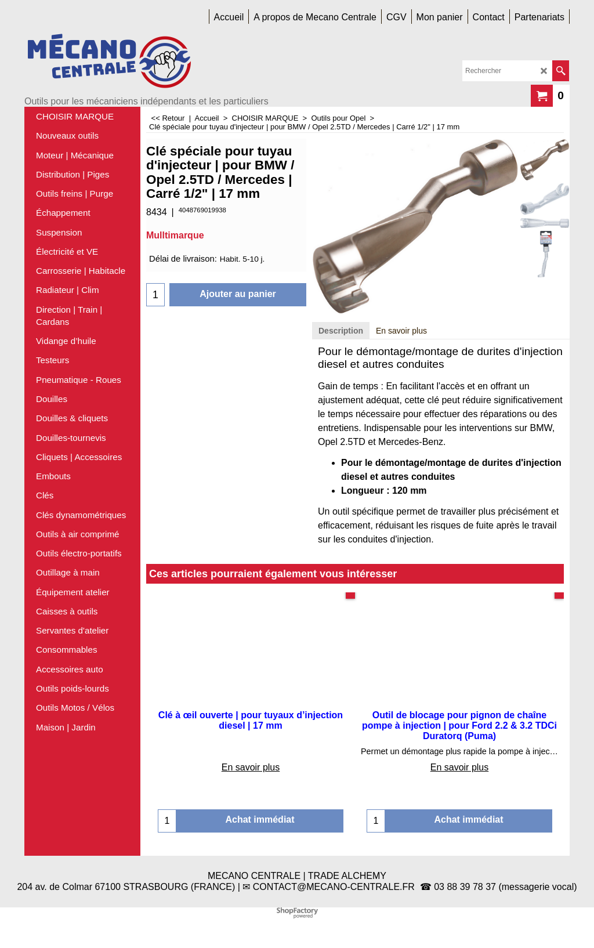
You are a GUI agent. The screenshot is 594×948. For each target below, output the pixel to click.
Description (340, 330)
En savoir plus (401, 330)
